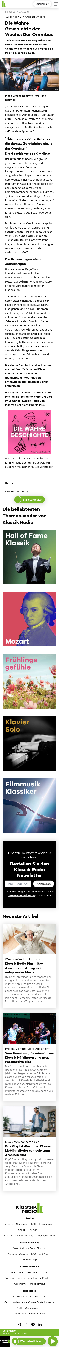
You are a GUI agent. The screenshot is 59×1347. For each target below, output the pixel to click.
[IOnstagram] (19, 1324)
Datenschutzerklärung (22, 895)
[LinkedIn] (40, 1324)
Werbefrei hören (28, 1341)
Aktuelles (24, 11)
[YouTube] (33, 1324)
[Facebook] (26, 1324)
